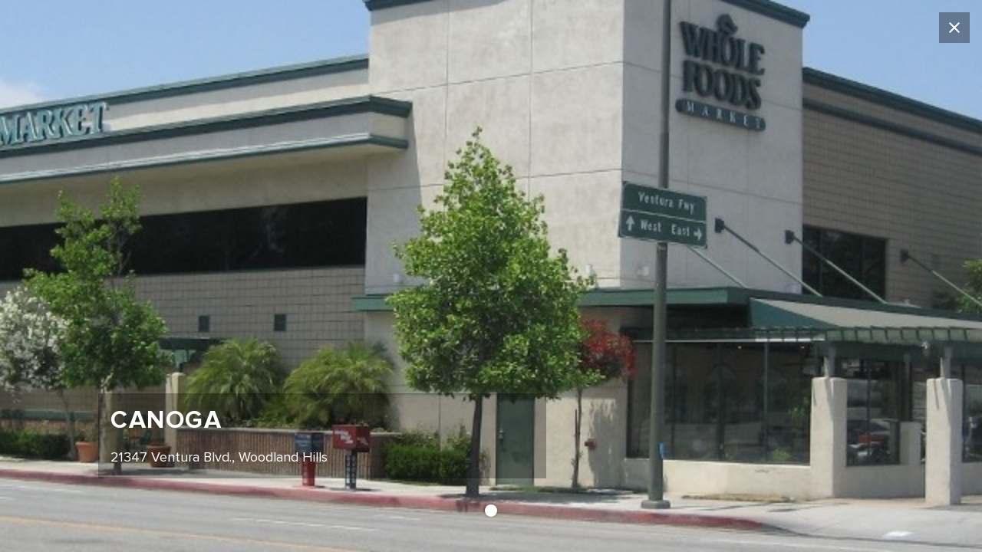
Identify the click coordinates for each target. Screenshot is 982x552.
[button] (491, 510)
